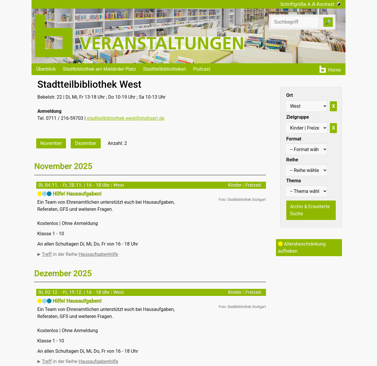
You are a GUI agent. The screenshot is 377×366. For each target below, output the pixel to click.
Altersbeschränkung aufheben (302, 247)
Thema (293, 180)
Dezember (85, 143)
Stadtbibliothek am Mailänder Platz (99, 69)
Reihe (292, 160)
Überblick (46, 69)
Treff (47, 254)
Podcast (201, 69)
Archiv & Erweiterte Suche (310, 210)
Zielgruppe (297, 117)
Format (293, 139)
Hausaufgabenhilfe (98, 254)
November (51, 143)
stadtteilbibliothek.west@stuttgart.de (125, 118)
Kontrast (329, 4)
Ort (289, 95)
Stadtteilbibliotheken (164, 69)
